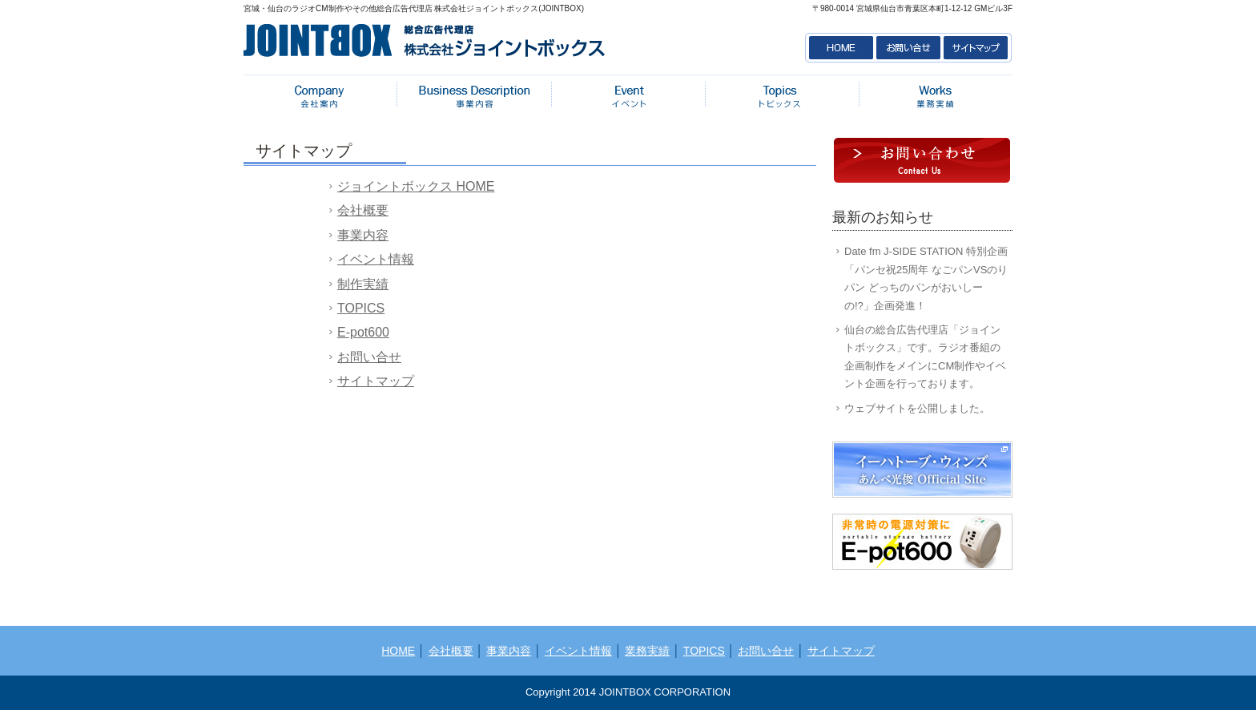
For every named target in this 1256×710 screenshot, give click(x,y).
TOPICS (360, 308)
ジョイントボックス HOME (415, 186)
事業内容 (474, 96)
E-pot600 (363, 332)
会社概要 (320, 96)
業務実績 (935, 96)
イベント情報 (628, 96)
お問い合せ (908, 47)
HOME (839, 47)
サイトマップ (977, 47)
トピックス (782, 96)
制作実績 (362, 284)
